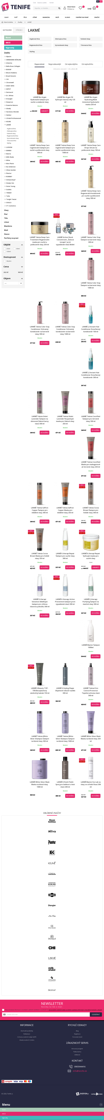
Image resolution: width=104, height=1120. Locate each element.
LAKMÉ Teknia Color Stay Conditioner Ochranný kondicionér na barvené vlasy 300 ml (39, 330)
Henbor (8, 115)
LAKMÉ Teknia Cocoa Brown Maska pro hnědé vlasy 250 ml (39, 555)
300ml (18, 249)
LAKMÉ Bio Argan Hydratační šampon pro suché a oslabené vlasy (39, 99)
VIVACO (8, 203)
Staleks (8, 189)
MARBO (8, 150)
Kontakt (52, 3)
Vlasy (6, 17)
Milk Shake (10, 157)
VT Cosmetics (11, 206)
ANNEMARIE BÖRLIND (13, 60)
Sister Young (10, 186)
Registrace (77, 1034)
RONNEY (9, 176)
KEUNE (8, 121)
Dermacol (9, 92)
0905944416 (79, 1066)
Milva (8, 160)
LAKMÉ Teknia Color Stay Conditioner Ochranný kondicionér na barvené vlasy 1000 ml (65, 330)
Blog (77, 1031)
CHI (7, 79)
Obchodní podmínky (27, 1031)
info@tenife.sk (80, 1071)
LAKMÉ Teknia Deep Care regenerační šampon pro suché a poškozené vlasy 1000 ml (65, 149)
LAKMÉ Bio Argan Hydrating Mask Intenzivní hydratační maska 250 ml (90, 101)
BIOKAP (8, 69)
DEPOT (8, 89)
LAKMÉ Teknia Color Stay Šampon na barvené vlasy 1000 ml (91, 285)
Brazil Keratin (11, 76)
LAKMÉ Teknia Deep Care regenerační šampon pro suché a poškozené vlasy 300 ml (39, 149)
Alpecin (8, 56)
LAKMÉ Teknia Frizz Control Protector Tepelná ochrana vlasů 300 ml (91, 692)
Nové (8, 37)
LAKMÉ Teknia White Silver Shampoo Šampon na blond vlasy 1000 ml (65, 738)
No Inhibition (11, 167)
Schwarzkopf (10, 180)
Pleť (15, 17)
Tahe (8, 196)
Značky (97, 17)
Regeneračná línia (12, 136)
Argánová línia (11, 129)
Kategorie (7, 30)
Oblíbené (77, 1055)
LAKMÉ (8, 125)
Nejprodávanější (54, 64)
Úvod (34, 3)
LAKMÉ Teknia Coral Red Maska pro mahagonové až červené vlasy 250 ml (90, 464)
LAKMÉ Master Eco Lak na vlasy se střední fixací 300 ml (91, 784)
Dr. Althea (9, 95)
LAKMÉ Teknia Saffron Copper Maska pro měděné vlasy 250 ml (65, 510)
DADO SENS (10, 86)
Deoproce (9, 102)
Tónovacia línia (11, 140)
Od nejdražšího (87, 64)
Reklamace (26, 1034)
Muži (57, 17)
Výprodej (10, 47)
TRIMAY (9, 193)
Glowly (8, 108)
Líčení (35, 17)
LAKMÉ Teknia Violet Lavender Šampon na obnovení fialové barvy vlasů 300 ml (40, 420)
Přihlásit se (70, 9)
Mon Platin (10, 163)
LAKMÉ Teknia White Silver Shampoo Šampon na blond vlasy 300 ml (39, 738)
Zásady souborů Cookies (26, 1040)
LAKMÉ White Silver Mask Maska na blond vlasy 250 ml (91, 738)
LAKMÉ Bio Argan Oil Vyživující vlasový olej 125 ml (65, 99)
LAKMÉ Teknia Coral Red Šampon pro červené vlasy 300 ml (90, 418)
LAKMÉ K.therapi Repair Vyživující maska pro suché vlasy (91, 555)
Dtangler (9, 99)
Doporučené (39, 64)
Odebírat (96, 1014)
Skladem (8, 261)
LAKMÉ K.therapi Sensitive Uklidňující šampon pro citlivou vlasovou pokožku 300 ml (39, 603)
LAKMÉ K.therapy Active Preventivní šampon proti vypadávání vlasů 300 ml (65, 601)
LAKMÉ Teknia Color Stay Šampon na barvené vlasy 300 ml (91, 239)
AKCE (8, 42)
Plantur (8, 173)
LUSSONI (9, 147)
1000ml (8, 251)
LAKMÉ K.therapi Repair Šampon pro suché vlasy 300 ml (65, 555)
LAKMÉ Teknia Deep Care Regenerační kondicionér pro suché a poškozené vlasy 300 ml (91, 194)
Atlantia (9, 63)
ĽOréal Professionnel (13, 118)
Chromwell (10, 82)
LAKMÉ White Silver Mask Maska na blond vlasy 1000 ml (39, 784)
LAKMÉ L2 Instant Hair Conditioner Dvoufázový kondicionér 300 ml (90, 375)
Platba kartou (77, 1052)
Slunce (67, 17)
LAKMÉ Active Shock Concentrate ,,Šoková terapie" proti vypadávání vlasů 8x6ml (65, 241)
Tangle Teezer (11, 199)
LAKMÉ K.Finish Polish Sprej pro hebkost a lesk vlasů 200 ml (65, 784)
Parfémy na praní (82, 17)
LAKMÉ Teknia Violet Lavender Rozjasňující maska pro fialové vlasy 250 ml (65, 420)
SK (98, 1)
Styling (9, 143)
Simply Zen (10, 183)
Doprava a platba (42, 3)
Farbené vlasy (11, 133)
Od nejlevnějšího (71, 64)
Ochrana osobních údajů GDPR (26, 1037)
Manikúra (46, 17)
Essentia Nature (12, 105)
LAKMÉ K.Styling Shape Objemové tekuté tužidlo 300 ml (65, 690)
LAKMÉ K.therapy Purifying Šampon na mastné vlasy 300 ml (91, 601)
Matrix (8, 154)
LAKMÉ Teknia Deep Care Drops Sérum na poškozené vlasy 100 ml (91, 147)
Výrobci (19, 30)
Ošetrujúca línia (11, 131)
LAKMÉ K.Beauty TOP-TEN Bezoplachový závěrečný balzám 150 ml (39, 690)
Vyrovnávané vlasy (13, 138)
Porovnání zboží (77, 1037)
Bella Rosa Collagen (13, 66)
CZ (101, 1)
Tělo (25, 17)
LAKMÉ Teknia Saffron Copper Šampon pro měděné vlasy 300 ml (39, 510)
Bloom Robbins (11, 73)
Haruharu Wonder (12, 112)
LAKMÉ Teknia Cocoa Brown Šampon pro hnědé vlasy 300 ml (91, 510)
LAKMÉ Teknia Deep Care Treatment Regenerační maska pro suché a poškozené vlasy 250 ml (39, 241)
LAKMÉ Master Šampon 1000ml (91, 646)
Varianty (44, 111)
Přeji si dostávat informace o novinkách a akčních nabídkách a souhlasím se (53, 1010)
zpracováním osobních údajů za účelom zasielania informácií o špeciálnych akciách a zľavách (75, 1010)
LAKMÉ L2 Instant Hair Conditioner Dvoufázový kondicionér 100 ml (90, 329)
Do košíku (70, 111)
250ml (8, 249)
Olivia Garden (11, 170)
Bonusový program (77, 1049)
